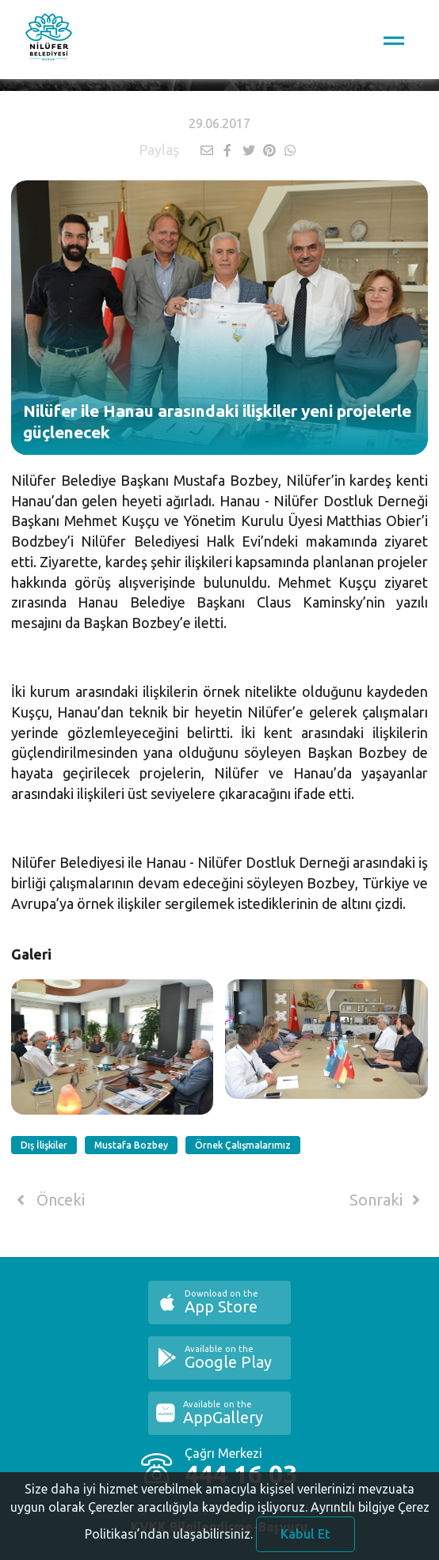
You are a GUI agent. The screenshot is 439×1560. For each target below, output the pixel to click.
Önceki (48, 1200)
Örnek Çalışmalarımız (243, 1145)
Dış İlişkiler (44, 1145)
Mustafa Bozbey (131, 1145)
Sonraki (387, 1200)
